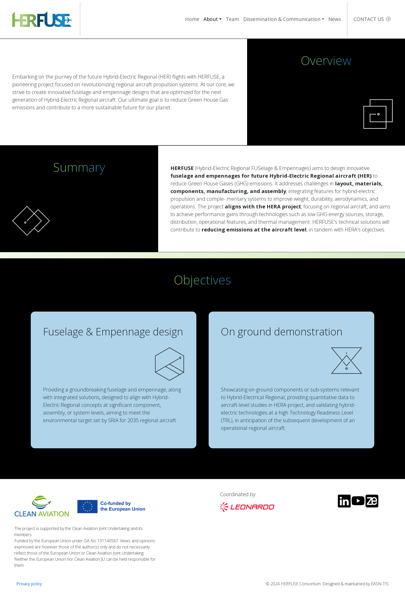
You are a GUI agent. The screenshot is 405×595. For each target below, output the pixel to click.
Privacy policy (29, 584)
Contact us (368, 19)
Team (232, 19)
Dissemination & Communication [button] (281, 19)
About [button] (211, 19)
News (334, 19)
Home (192, 19)
